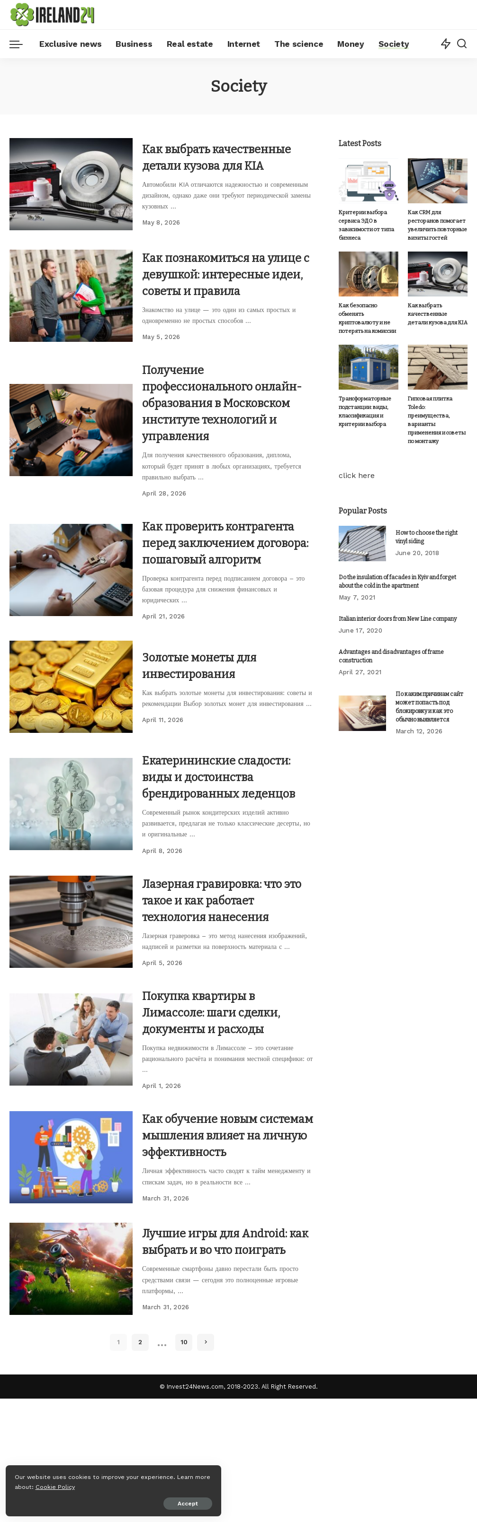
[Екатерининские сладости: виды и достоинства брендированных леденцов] (71, 882)
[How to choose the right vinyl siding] (362, 529)
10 (184, 1465)
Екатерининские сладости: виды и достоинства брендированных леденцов (199, 855)
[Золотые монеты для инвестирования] (71, 749)
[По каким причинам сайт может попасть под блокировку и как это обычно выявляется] (362, 699)
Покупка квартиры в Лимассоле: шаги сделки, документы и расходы (222, 1106)
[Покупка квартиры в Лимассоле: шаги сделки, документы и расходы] (71, 1134)
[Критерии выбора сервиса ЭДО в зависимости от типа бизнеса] (368, 180)
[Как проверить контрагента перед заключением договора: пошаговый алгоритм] (71, 623)
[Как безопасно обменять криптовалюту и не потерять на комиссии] (368, 274)
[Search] (462, 44)
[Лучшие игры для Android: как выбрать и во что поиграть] (71, 1386)
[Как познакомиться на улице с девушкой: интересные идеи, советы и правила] (71, 316)
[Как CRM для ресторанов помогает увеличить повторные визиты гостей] (438, 180)
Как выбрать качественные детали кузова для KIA (212, 163)
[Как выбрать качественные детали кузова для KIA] (71, 190)
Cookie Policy (36, 1484)
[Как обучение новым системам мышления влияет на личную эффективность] (71, 1260)
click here (357, 461)
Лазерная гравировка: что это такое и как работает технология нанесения (225, 994)
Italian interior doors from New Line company (398, 604)
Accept (115, 1501)
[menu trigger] (20, 44)
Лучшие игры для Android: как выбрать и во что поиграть (227, 1358)
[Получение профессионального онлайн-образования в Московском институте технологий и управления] (71, 467)
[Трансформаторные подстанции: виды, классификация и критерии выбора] (368, 369)
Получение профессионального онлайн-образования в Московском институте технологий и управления (226, 431)
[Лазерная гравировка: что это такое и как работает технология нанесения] (71, 1016)
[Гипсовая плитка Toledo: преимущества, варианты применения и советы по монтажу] (438, 369)
